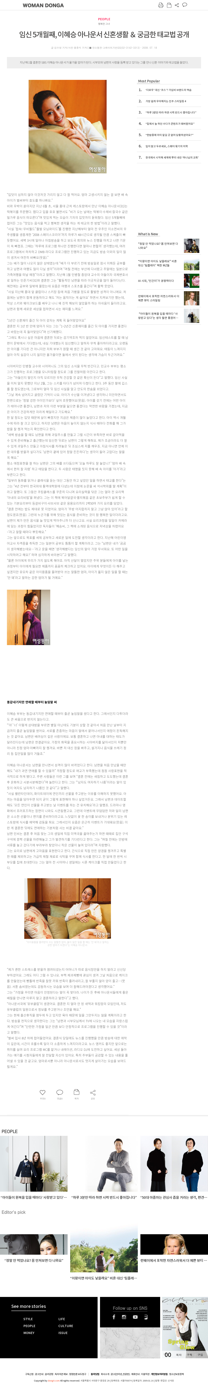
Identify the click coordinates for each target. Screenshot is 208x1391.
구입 (200, 1355)
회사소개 (105, 1374)
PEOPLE (104, 19)
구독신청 (29, 1374)
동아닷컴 (95, 1374)
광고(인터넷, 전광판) (120, 1374)
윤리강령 (49, 1374)
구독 (189, 1355)
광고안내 (39, 1374)
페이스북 (114, 1317)
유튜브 (135, 1317)
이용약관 (145, 1374)
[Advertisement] (59, 670)
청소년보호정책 (176, 1374)
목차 (178, 1355)
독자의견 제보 (61, 1374)
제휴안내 (135, 1374)
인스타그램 (124, 1317)
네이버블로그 (146, 1317)
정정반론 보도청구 (77, 1374)
